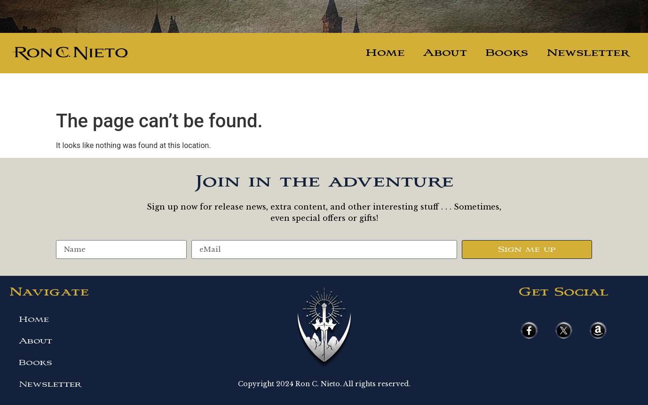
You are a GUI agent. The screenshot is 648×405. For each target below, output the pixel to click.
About (445, 53)
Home (384, 53)
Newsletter (588, 53)
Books (507, 53)
